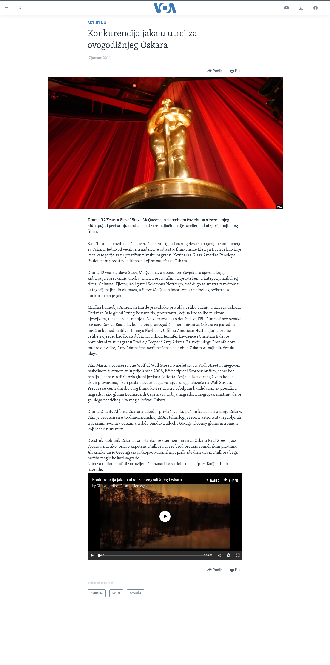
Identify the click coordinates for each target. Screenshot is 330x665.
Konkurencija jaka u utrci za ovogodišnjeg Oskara (137, 480)
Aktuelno (97, 23)
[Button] (215, 71)
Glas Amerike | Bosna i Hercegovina (124, 486)
